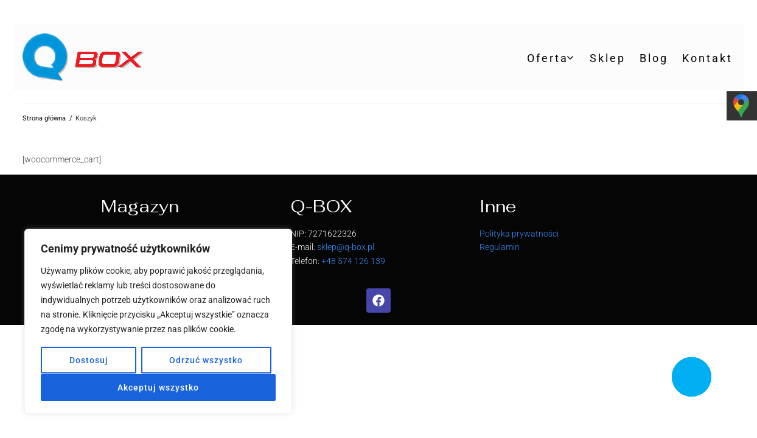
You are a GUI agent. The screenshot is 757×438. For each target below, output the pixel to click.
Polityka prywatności (519, 233)
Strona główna (44, 118)
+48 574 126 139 (353, 261)
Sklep (608, 58)
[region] (158, 322)
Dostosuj (88, 361)
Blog (654, 58)
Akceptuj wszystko (158, 387)
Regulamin (500, 247)
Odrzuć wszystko (206, 361)
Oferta (547, 58)
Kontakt (707, 58)
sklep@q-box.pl (345, 247)
